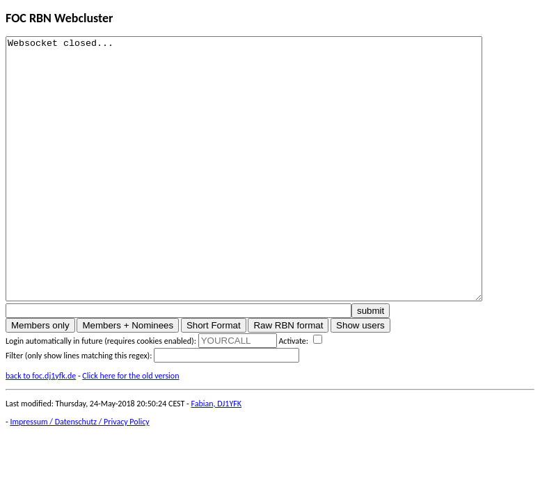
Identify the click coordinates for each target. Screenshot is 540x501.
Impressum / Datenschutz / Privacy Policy (79, 474)
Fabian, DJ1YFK (216, 456)
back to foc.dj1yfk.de (41, 428)
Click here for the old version (130, 428)
